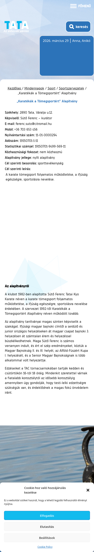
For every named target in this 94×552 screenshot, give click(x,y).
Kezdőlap (15, 88)
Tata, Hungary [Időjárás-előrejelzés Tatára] (65, 58)
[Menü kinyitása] (80, 5)
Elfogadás (47, 516)
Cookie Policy (45, 547)
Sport (51, 88)
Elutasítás (47, 527)
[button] (88, 490)
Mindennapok (34, 88)
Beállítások (47, 538)
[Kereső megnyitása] (78, 26)
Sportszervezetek (71, 88)
